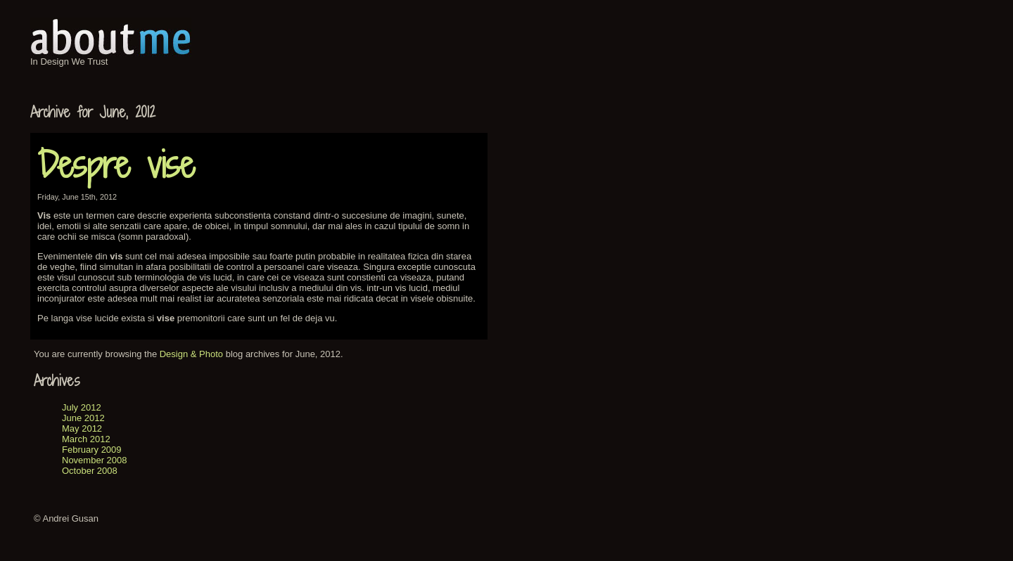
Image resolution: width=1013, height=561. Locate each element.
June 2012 (83, 418)
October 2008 (89, 470)
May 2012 (82, 428)
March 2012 (86, 439)
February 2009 (92, 449)
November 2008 (94, 460)
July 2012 (81, 407)
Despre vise (116, 164)
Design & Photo (191, 354)
